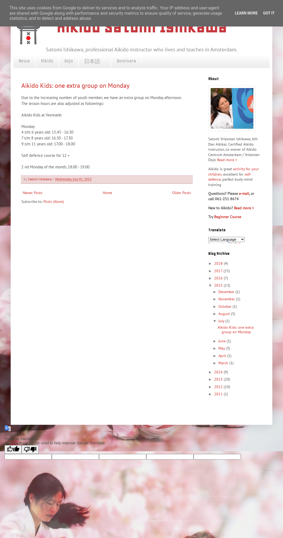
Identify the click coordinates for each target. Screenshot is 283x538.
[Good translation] (13, 449)
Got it (268, 13)
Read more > (227, 159)
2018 (219, 263)
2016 (219, 278)
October (225, 306)
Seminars (126, 60)
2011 (219, 394)
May (222, 348)
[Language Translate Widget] (226, 239)
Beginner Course (227, 216)
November (227, 299)
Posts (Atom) (54, 201)
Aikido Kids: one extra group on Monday (75, 85)
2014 (219, 372)
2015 (219, 285)
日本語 (94, 61)
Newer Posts (32, 192)
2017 (218, 270)
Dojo (68, 60)
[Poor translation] (30, 449)
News (24, 60)
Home (107, 192)
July (221, 321)
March (223, 363)
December (226, 291)
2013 (219, 379)
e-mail (244, 193)
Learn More (246, 13)
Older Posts (181, 192)
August (224, 313)
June (222, 341)
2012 (219, 386)
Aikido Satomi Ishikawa (141, 26)
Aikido (47, 60)
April (222, 355)
